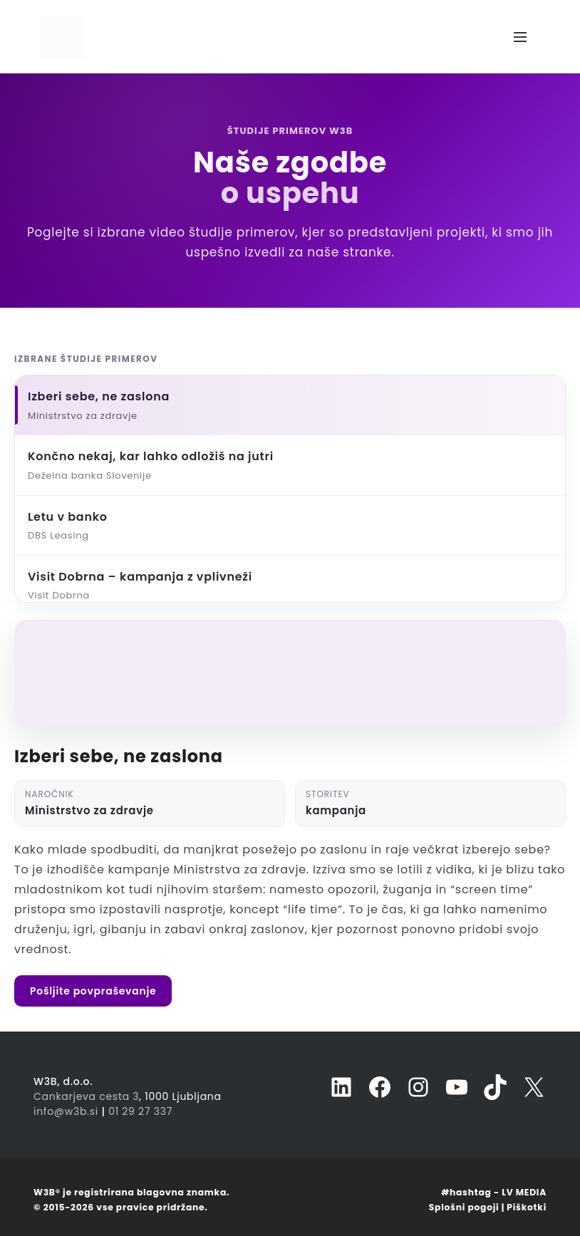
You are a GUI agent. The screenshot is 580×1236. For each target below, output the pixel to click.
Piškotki (527, 1207)
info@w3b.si (65, 1111)
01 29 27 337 (140, 1111)
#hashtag (466, 1192)
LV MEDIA (524, 1192)
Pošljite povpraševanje (93, 991)
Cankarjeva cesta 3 (86, 1096)
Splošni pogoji (464, 1207)
